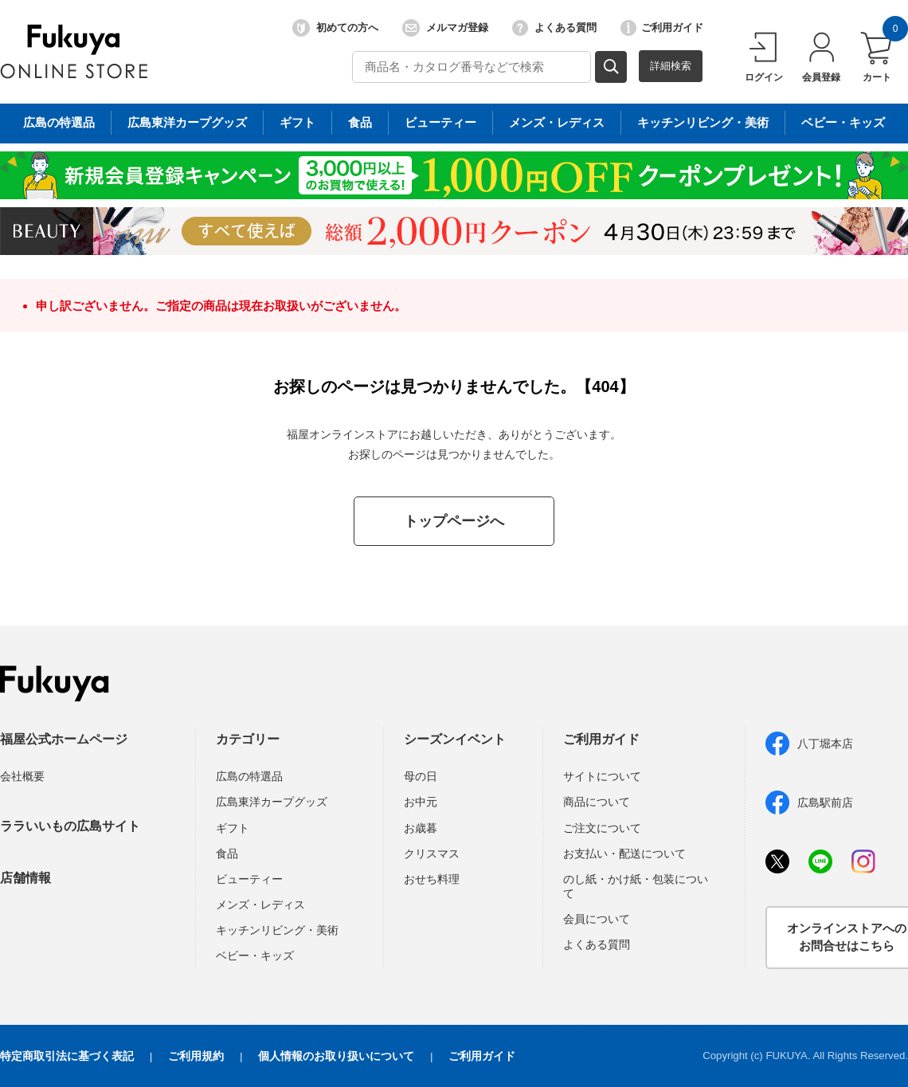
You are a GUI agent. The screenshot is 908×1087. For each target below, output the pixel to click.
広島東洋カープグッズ (271, 801)
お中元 (420, 801)
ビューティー (249, 879)
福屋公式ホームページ (63, 739)
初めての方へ (335, 28)
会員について (596, 918)
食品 (227, 853)
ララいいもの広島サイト (70, 826)
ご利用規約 (196, 1056)
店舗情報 (25, 878)
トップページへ (454, 521)
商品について (596, 801)
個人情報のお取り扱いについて (336, 1056)
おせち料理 (432, 879)
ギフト (232, 828)
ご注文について (602, 828)
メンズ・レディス (260, 904)
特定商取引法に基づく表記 (67, 1056)
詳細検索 (670, 66)
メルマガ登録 (445, 28)
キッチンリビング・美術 (277, 930)
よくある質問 (554, 28)
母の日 (420, 776)
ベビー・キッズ (255, 955)
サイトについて (602, 776)
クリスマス (432, 853)
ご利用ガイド (661, 28)
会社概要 (22, 776)
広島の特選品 (249, 776)
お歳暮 (420, 828)
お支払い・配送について (624, 853)
